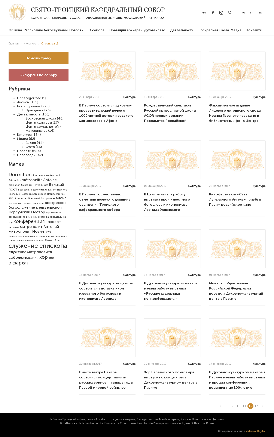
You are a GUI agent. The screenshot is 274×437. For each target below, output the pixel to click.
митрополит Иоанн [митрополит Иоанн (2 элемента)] (26, 231)
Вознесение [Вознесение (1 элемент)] (25, 189)
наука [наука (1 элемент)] (48, 231)
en (260, 12)
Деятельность (182, 30)
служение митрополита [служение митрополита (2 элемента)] (30, 252)
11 (244, 406)
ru (243, 12)
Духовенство (154, 30)
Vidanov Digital (255, 431)
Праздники (34, 110)
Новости (76, 30)
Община (15, 30)
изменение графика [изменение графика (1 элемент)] (37, 217)
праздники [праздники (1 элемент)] (61, 236)
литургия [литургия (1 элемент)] (14, 227)
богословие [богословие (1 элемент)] (15, 203)
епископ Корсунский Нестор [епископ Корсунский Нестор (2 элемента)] (35, 209)
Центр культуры (39, 122)
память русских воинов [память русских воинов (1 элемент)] (40, 236)
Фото (30, 147)
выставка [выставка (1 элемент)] (41, 208)
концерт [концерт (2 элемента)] (53, 221)
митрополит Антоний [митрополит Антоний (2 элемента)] (39, 226)
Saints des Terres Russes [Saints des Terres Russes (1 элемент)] (34, 185)
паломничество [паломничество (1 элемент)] (18, 236)
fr (251, 12)
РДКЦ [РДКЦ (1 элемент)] (11, 198)
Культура (24, 135)
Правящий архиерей (125, 30)
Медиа (236, 30)
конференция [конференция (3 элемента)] (29, 221)
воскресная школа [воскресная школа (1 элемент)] (33, 203)
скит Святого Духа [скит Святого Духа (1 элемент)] (49, 240)
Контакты (254, 30)
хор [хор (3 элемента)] (43, 257)
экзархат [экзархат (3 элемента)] (19, 263)
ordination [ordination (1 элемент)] (14, 185)
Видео (31, 143)
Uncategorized (29, 98)
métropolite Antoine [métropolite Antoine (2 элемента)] (39, 179)
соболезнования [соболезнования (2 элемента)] (24, 257)
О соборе (96, 30)
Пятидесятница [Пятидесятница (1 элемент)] (56, 194)
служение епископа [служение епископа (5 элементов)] (38, 246)
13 (256, 406)
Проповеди (26, 155)
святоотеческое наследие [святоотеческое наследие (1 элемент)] (23, 240)
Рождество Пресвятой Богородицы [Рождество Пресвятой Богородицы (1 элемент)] (35, 198)
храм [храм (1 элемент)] (51, 258)
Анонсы (23, 102)
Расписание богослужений (46, 30)
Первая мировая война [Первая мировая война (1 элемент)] (33, 194)
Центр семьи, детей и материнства (43, 128)
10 (239, 406)
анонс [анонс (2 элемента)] (61, 198)
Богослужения (28, 106)
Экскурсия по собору (38, 75)
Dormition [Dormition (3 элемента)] (20, 174)
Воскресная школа (213, 30)
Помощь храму (38, 58)
